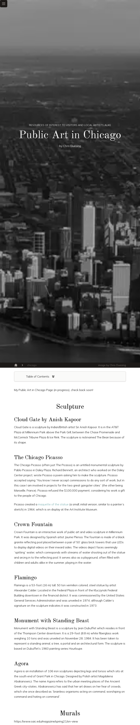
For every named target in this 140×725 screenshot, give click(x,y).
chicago (32, 365)
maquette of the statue (53, 504)
